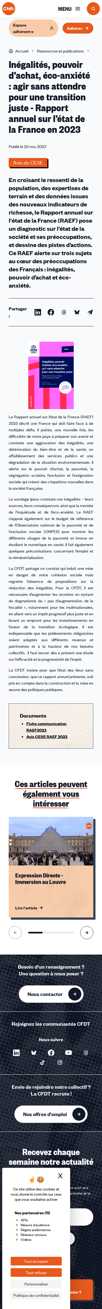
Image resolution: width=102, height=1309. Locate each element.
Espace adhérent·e (33, 28)
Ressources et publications (60, 51)
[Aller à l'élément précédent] (15, 932)
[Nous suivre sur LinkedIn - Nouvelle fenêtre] (16, 1053)
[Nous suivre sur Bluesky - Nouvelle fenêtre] (33, 1053)
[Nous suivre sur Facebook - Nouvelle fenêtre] (51, 1053)
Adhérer (78, 28)
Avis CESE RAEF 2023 (46, 736)
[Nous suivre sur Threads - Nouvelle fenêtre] (86, 1053)
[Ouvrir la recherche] (93, 8)
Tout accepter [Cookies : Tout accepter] (36, 1261)
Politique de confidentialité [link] (36, 1295)
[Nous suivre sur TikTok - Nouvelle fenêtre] (42, 1062)
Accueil (18, 51)
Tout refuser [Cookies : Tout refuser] (36, 1272)
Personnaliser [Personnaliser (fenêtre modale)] (36, 1284)
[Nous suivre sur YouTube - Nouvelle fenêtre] (68, 1053)
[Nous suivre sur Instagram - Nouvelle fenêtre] (60, 1062)
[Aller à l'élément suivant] (86, 932)
